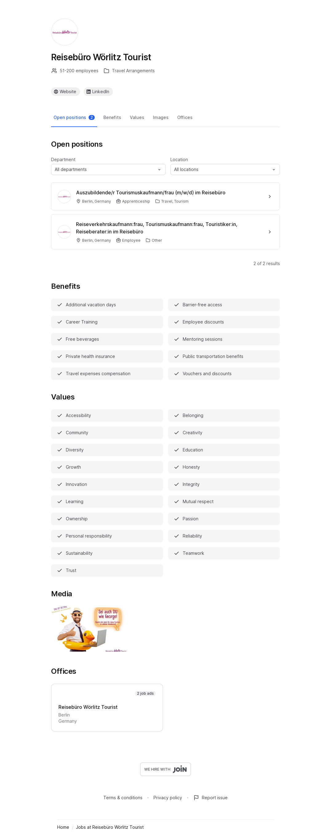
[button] (108, 169)
